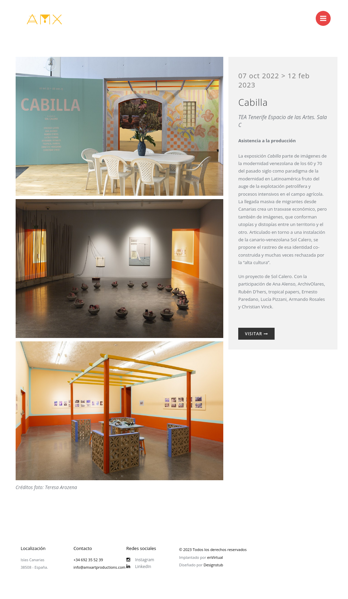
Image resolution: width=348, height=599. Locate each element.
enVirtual (215, 557)
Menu (325, 15)
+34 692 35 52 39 (88, 559)
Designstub (213, 564)
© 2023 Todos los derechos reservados (213, 549)
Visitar (256, 334)
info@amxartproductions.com (99, 567)
